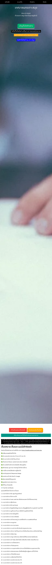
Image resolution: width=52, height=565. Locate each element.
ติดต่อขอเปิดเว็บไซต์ (35, 430)
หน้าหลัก (7, 2)
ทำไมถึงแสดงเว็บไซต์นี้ (18, 430)
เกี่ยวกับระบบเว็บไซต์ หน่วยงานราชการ (26, 435)
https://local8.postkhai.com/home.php (32, 450)
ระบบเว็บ (19, 2)
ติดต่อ (44, 2)
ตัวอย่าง (32, 2)
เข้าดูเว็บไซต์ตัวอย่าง (26, 26)
